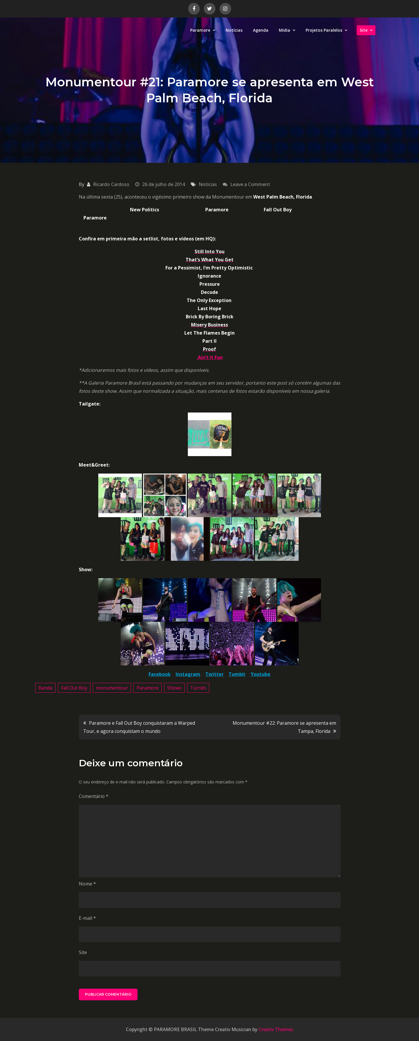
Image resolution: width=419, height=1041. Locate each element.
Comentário (93, 796)
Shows (174, 688)
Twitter (214, 674)
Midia (284, 30)
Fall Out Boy (74, 688)
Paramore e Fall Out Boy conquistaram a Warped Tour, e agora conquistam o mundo (139, 727)
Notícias (234, 30)
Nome (87, 884)
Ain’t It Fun (210, 357)
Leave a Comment (250, 184)
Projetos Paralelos (324, 30)
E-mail (87, 918)
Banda (45, 688)
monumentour (112, 688)
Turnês (198, 688)
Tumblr (237, 674)
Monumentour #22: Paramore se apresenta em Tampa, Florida (284, 727)
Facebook (160, 674)
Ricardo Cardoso (111, 184)
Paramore (200, 30)
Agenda (260, 30)
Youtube (260, 674)
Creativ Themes (275, 1029)
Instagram (188, 674)
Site (364, 30)
